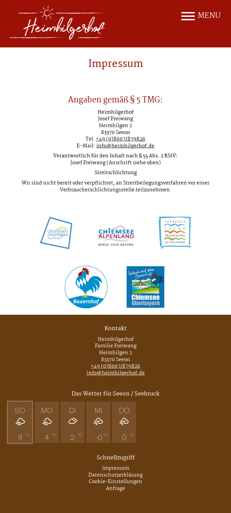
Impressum (115, 468)
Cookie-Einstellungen (115, 482)
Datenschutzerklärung (115, 475)
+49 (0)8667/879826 (120, 139)
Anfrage (115, 488)
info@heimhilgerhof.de (125, 146)
